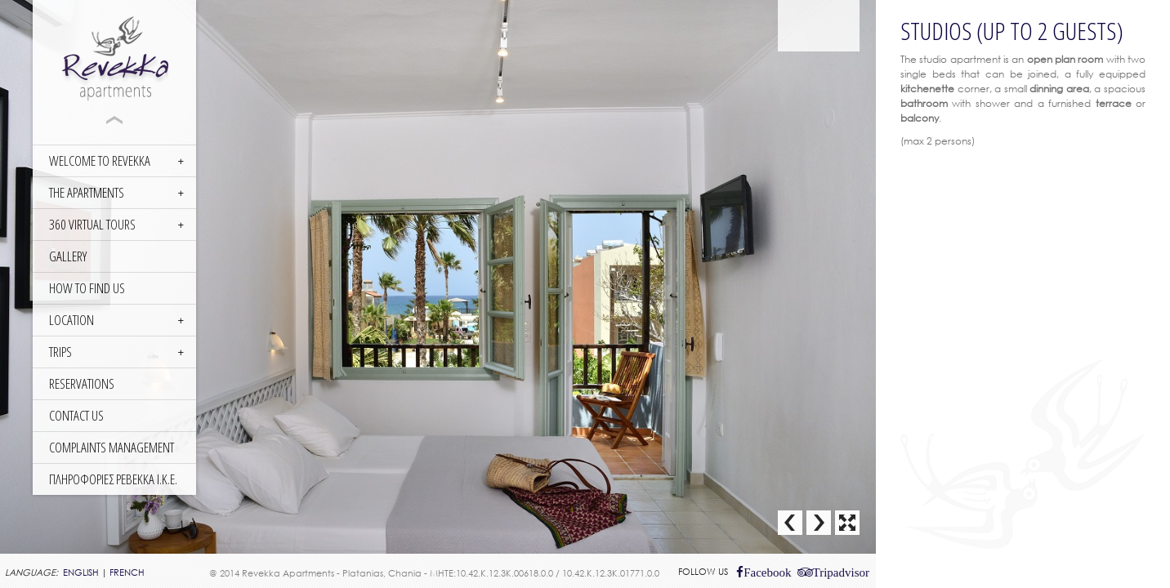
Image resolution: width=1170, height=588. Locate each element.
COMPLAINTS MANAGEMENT (111, 447)
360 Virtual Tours (92, 224)
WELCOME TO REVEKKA (99, 160)
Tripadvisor (841, 572)
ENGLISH (81, 572)
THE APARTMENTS (86, 192)
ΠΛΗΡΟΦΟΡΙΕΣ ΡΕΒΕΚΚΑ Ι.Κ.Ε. (113, 479)
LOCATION (71, 319)
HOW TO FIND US (87, 287)
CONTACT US (76, 415)
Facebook (767, 572)
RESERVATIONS (81, 383)
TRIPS (60, 351)
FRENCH (127, 572)
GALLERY (68, 256)
